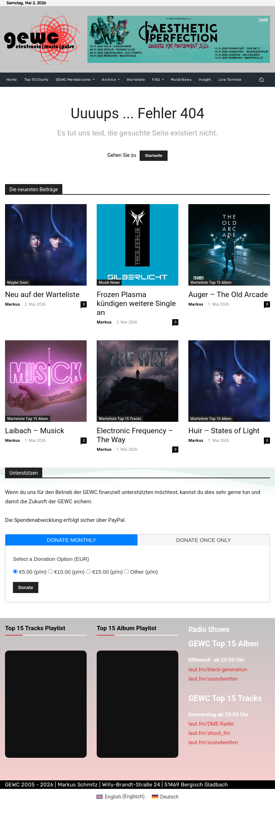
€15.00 (107, 572)
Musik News (109, 282)
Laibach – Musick (34, 430)
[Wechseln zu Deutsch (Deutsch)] (165, 796)
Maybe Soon (17, 282)
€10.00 (69, 572)
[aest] (178, 39)
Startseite (154, 155)
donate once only (203, 540)
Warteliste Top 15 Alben (210, 282)
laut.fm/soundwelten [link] (213, 679)
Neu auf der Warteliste (42, 294)
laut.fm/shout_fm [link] (209, 733)
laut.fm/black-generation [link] (217, 669)
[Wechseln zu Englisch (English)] (120, 796)
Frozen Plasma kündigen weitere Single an (136, 303)
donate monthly (71, 540)
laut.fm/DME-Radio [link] (211, 724)
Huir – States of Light (224, 430)
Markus (12, 304)
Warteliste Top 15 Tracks (120, 418)
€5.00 (33, 572)
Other (144, 572)
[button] (262, 80)
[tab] (71, 539)
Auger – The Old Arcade (228, 294)
